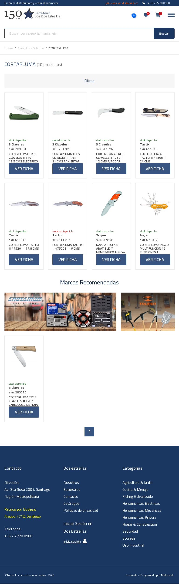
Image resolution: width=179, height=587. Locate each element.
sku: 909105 (105, 241)
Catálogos (72, 506)
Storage (128, 541)
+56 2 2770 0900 (18, 539)
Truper (102, 236)
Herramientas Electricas (141, 506)
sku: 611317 (62, 241)
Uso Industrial (133, 548)
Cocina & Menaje (135, 492)
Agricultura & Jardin (137, 485)
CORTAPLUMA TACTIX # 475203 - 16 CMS (66, 250)
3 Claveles (16, 144)
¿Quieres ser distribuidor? (122, 3)
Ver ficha (24, 169)
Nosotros (71, 485)
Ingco (144, 236)
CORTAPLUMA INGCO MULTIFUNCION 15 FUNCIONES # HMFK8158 (154, 250)
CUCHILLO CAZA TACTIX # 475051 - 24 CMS (153, 158)
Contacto (71, 499)
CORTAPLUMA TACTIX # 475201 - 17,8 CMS (22, 250)
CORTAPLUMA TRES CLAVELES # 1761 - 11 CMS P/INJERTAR (67, 158)
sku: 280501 (18, 149)
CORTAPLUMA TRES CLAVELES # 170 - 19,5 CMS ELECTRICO (23, 158)
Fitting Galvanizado (137, 499)
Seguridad (130, 534)
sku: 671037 (149, 241)
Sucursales (72, 492)
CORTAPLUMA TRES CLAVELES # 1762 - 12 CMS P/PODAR (110, 158)
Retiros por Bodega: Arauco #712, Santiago (22, 516)
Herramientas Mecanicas (141, 513)
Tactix (145, 144)
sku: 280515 (18, 395)
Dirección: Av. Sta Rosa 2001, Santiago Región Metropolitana (27, 492)
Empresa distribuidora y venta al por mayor (31, 3)
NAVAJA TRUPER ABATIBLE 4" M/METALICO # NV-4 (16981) (111, 250)
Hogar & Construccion (139, 527)
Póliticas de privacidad (81, 513)
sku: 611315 (18, 241)
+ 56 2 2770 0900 (156, 3)
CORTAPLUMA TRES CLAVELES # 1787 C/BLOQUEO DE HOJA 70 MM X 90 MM (23, 403)
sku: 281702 (105, 149)
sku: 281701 (62, 149)
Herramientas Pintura (139, 520)
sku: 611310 (149, 149)
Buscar (164, 33)
